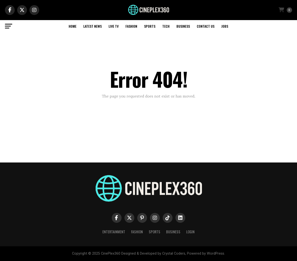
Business (183, 26)
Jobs (224, 26)
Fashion (131, 26)
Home (72, 26)
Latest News (92, 26)
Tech (166, 26)
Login (190, 231)
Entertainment (113, 231)
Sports (149, 26)
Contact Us (205, 26)
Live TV (114, 26)
